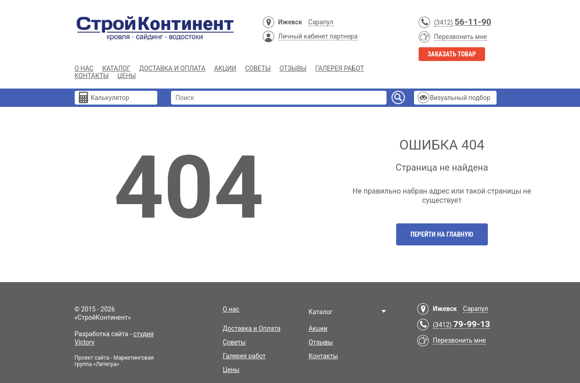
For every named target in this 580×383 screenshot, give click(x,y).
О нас (84, 68)
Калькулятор (110, 97)
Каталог (116, 68)
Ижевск (290, 22)
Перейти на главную (441, 234)
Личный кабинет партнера (318, 36)
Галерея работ (339, 68)
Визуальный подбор (460, 97)
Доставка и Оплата (172, 68)
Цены (126, 75)
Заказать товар (452, 54)
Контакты (92, 75)
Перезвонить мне (460, 36)
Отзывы (292, 68)
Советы (258, 68)
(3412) (443, 22)
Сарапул (320, 22)
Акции (225, 68)
